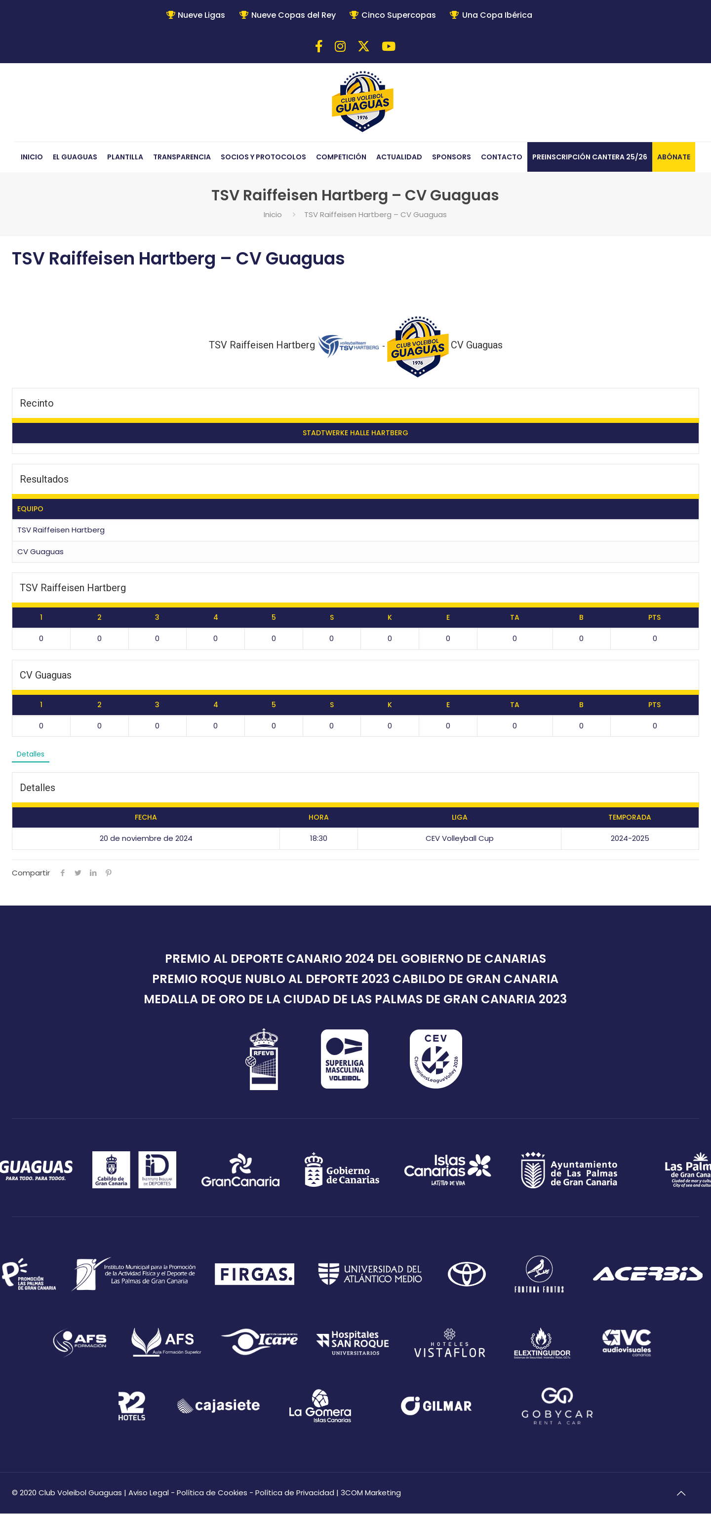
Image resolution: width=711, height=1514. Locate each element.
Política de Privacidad (294, 1493)
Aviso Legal (148, 1493)
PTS (654, 617)
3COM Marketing (371, 1493)
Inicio (273, 214)
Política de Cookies (212, 1493)
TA (514, 617)
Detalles (32, 754)
